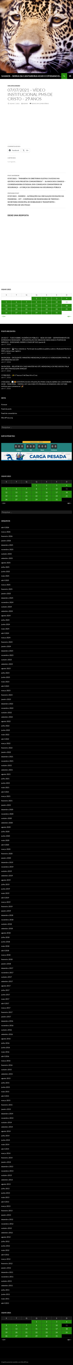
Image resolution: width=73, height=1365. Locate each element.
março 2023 (5, 690)
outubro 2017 (6, 977)
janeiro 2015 (6, 1109)
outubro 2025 (6, 554)
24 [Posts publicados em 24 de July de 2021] (57, 309)
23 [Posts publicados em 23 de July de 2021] (47, 309)
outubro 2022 (6, 712)
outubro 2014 (6, 1122)
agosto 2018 (6, 933)
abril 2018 (5, 950)
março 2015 (5, 1100)
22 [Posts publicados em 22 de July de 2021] (36, 309)
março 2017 (5, 1008)
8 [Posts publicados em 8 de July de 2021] (36, 302)
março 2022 (5, 743)
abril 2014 (5, 1149)
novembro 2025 (7, 549)
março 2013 (5, 1206)
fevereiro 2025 (6, 589)
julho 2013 (5, 1188)
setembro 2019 (7, 876)
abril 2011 (5, 1303)
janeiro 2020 (6, 858)
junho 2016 (5, 1047)
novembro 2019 (7, 867)
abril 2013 (5, 1202)
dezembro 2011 (7, 1272)
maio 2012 (5, 1250)
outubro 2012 (6, 1228)
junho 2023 (5, 677)
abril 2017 (5, 1003)
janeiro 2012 (6, 1268)
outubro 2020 (6, 818)
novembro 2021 (7, 761)
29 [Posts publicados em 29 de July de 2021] (36, 313)
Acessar (4, 404)
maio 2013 (5, 1197)
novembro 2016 (7, 1025)
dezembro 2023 (7, 651)
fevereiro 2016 (6, 1065)
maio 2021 (5, 787)
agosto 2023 (6, 668)
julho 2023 (5, 673)
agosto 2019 (6, 880)
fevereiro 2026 (6, 536)
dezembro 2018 (7, 915)
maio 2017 (5, 999)
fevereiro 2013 (6, 1211)
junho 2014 (5, 1140)
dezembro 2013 (7, 1166)
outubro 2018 (6, 924)
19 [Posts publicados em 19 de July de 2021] (6, 309)
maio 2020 (5, 840)
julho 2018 (5, 937)
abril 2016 (5, 1056)
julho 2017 (5, 990)
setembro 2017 (7, 981)
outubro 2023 (6, 660)
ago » (69, 316)
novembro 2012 (7, 1224)
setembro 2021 (7, 770)
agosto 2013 (6, 1184)
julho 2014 (5, 1136)
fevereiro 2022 (6, 748)
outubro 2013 (6, 1175)
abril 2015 (5, 1096)
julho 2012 (5, 1241)
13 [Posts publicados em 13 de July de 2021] (16, 305)
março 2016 (5, 1061)
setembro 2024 (7, 611)
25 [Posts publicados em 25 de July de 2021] (67, 309)
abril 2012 (5, 1255)
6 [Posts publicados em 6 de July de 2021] (16, 302)
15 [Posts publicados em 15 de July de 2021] (36, 305)
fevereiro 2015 (6, 1105)
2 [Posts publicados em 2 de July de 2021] (46, 298)
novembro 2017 (7, 973)
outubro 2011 (6, 1281)
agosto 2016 (6, 1039)
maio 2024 (5, 629)
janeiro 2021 (6, 805)
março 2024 (5, 638)
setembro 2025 (7, 558)
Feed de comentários (9, 413)
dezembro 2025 (7, 545)
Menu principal (70, 76)
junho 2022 (5, 730)
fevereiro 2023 (6, 695)
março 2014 (5, 1153)
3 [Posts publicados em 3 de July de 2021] (56, 298)
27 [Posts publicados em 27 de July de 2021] (16, 313)
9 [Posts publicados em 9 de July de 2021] (46, 302)
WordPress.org (7, 418)
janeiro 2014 (6, 1162)
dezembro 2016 (7, 1021)
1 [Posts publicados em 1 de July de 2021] (36, 298)
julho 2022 (5, 726)
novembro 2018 (7, 920)
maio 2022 (5, 734)
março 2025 (5, 585)
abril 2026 (5, 527)
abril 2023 (5, 686)
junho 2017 (5, 995)
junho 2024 (5, 624)
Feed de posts (6, 409)
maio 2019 (5, 893)
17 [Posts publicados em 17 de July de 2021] (57, 305)
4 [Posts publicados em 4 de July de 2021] (66, 298)
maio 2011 (5, 1299)
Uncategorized (14, 86)
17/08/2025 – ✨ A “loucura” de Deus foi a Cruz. (19, 375)
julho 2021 (5, 779)
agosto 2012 (6, 1237)
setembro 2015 (7, 1074)
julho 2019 (5, 884)
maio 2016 (5, 1052)
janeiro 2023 (6, 699)
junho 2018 (5, 942)
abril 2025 (5, 580)
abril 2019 (5, 898)
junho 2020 (5, 836)
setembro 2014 (7, 1127)
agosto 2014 (6, 1131)
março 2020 (5, 849)
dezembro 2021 (7, 757)
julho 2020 (5, 831)
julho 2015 (5, 1083)
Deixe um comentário (40, 103)
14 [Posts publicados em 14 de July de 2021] (26, 305)
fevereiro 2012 (6, 1263)
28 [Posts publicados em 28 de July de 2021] (26, 313)
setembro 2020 (7, 823)
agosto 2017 (6, 986)
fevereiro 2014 (6, 1158)
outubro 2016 (6, 1030)
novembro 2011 (7, 1277)
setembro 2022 (7, 717)
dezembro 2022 (7, 704)
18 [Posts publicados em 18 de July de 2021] (67, 305)
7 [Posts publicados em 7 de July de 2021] (26, 302)
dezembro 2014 (7, 1114)
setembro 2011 (7, 1285)
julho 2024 (5, 620)
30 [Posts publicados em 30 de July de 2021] (47, 313)
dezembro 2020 (7, 809)
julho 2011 (5, 1290)
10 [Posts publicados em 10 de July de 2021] (57, 302)
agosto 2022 (6, 721)
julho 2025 (5, 567)
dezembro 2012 (7, 1219)
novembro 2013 (7, 1171)
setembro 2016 (7, 1034)
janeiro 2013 (6, 1215)
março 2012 (5, 1259)
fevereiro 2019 (6, 906)
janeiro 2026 (6, 541)
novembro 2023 (7, 655)
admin (25, 103)
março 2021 (5, 796)
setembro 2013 (7, 1180)
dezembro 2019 (7, 862)
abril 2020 (5, 845)
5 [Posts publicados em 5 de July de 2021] (6, 302)
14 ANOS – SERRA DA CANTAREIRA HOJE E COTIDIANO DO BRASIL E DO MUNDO (31, 76)
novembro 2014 (7, 1118)
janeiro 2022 (6, 752)
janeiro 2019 (6, 911)
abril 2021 (5, 792)
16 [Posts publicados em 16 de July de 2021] (47, 305)
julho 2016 (5, 1043)
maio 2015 (5, 1092)
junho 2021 (5, 783)
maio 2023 (5, 682)
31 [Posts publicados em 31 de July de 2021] (57, 313)
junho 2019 (5, 889)
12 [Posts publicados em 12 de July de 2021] (6, 305)
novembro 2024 (7, 602)
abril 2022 (5, 739)
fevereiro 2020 (6, 853)
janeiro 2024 (6, 646)
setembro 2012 (7, 1233)
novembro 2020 (7, 814)
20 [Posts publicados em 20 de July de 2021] (16, 309)
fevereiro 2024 (6, 642)
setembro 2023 (7, 664)
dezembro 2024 (7, 598)
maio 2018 (5, 946)
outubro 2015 (6, 1069)
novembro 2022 (7, 708)
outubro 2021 (6, 765)
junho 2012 (5, 1246)
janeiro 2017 (6, 1017)
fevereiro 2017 (6, 1012)
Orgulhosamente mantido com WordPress (14, 1362)
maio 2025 (5, 576)
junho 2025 (5, 571)
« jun (3, 316)
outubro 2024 (6, 607)
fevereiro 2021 (6, 801)
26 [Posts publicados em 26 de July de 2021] (6, 313)
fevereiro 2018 (6, 959)
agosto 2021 (6, 774)
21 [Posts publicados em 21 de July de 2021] (26, 309)
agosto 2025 (6, 563)
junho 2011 (5, 1294)
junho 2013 (5, 1193)
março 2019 (5, 902)
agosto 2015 (6, 1078)
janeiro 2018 (6, 964)
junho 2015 (5, 1087)
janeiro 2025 (6, 593)
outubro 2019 (6, 871)
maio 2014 (5, 1144)
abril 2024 (5, 633)
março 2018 (5, 955)
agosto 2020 (6, 827)
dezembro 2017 (7, 968)
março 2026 (5, 532)
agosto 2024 (6, 615)
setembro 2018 (7, 928)
